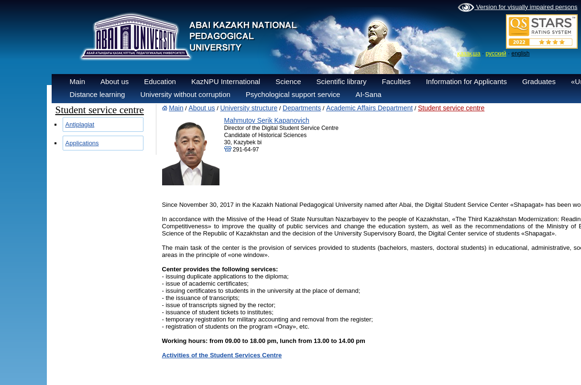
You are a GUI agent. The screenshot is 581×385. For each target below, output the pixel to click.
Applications (82, 143)
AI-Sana (368, 94)
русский (496, 53)
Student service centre (451, 108)
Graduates (539, 81)
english (520, 53)
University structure (248, 108)
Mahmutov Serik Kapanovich (266, 120)
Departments (302, 108)
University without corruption (185, 94)
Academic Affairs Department (369, 108)
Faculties (396, 81)
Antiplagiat (80, 124)
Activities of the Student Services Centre (222, 355)
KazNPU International (225, 81)
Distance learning (97, 94)
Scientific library (342, 81)
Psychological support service (293, 94)
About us (114, 81)
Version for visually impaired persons (517, 7)
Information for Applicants (466, 81)
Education (160, 81)
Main (78, 81)
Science (288, 81)
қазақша (469, 53)
